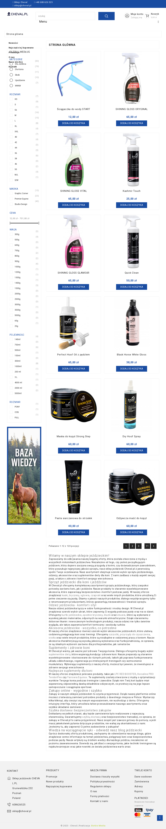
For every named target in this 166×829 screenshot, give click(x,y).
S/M (16, 180)
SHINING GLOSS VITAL (73, 190)
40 (16, 136)
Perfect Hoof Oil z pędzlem (73, 354)
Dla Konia (19, 69)
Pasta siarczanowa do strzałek (73, 518)
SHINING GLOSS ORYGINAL (131, 109)
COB (17, 412)
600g (17, 244)
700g (17, 250)
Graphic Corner (21, 193)
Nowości (43, 25)
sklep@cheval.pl (22, 5)
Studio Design (21, 204)
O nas (126, 25)
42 (16, 142)
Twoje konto (143, 770)
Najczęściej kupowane (74, 25)
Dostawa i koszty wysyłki (105, 776)
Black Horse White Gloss (131, 354)
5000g (17, 315)
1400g (17, 282)
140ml (17, 339)
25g (16, 325)
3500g (17, 309)
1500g (17, 288)
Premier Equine (21, 198)
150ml (17, 355)
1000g (17, 266)
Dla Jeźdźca (20, 63)
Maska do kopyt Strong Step (74, 436)
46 (16, 163)
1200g (17, 271)
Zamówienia (142, 781)
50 (16, 169)
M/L (16, 174)
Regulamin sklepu (100, 786)
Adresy (139, 786)
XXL (16, 131)
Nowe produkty (55, 781)
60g (16, 320)
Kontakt (69, 34)
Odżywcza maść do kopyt (131, 518)
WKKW (18, 85)
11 (147, 546)
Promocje (106, 25)
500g (17, 239)
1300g (17, 277)
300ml (17, 360)
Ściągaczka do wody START (73, 109)
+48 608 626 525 (44, 2)
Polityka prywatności (102, 781)
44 (16, 147)
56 (16, 109)
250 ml (18, 371)
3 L (16, 377)
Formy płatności (99, 796)
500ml (17, 350)
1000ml (18, 366)
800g (17, 255)
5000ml (18, 393)
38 (16, 158)
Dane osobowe (143, 776)
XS (16, 99)
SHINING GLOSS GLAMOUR (74, 272)
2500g (17, 298)
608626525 (19, 804)
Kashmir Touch (132, 190)
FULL (17, 417)
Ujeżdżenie (20, 80)
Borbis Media (98, 825)
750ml (17, 344)
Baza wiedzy (46, 34)
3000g (17, 304)
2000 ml (18, 387)
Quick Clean (132, 272)
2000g (17, 293)
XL (16, 126)
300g (17, 234)
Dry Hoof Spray (132, 436)
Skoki (17, 74)
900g (17, 261)
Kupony (139, 791)
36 (16, 153)
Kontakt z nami (99, 801)
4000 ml (18, 382)
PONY (17, 406)
